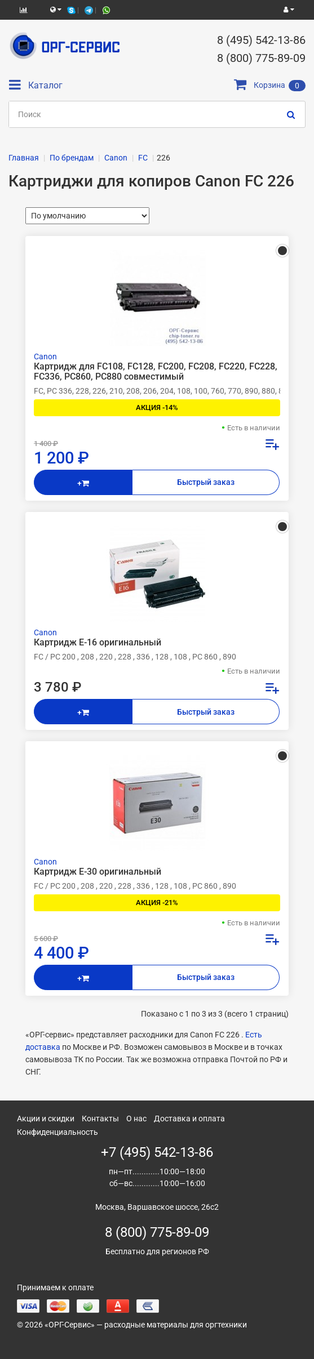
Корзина (270, 85)
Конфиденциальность (57, 1132)
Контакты (100, 1118)
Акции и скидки (45, 1118)
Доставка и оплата (189, 1118)
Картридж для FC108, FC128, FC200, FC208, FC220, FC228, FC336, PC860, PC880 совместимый (155, 372)
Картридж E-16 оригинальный (97, 643)
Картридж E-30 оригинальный (97, 872)
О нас (136, 1118)
